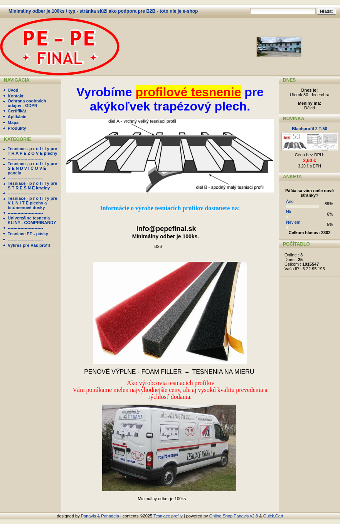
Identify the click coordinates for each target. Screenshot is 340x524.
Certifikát (17, 111)
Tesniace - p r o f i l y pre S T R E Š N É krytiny (32, 185)
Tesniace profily (168, 516)
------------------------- (25, 158)
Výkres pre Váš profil (29, 245)
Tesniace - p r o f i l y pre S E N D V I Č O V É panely (32, 168)
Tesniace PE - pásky (28, 233)
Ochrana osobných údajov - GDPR (27, 103)
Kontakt (16, 96)
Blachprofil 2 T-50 (309, 128)
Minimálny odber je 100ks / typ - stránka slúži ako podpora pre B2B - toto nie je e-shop (103, 11)
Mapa (13, 122)
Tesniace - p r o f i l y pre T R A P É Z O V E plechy (32, 151)
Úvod (13, 90)
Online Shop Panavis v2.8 (233, 516)
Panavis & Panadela (100, 516)
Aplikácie (17, 116)
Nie (289, 211)
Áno (290, 201)
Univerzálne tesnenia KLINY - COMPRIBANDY (32, 220)
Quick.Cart (273, 516)
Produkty (17, 128)
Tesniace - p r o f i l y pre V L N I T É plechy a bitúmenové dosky (32, 203)
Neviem (293, 222)
